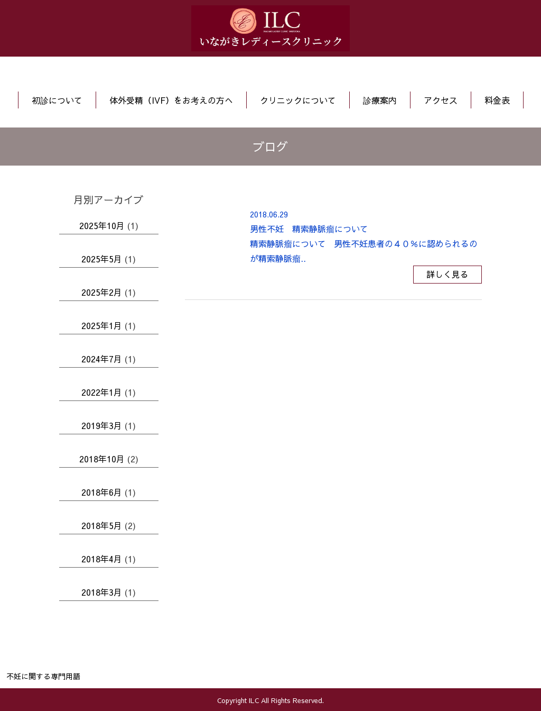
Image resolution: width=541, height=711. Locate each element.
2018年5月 (101, 525)
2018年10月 (102, 458)
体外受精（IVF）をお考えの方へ (171, 100)
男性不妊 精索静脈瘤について (309, 228)
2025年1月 (101, 325)
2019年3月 (101, 425)
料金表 (497, 100)
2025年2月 (101, 292)
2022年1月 (101, 392)
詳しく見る (447, 274)
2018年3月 (101, 592)
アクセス (441, 100)
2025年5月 (101, 259)
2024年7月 (101, 358)
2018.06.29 (269, 214)
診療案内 (380, 100)
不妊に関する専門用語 (43, 676)
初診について (57, 100)
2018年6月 (101, 492)
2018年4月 (101, 558)
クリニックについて (298, 100)
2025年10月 (102, 225)
